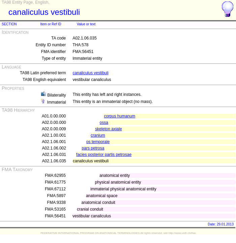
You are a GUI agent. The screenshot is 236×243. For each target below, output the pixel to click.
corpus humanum (119, 116)
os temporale (98, 141)
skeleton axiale (108, 129)
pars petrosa (93, 148)
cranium (98, 135)
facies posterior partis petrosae (103, 154)
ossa (104, 122)
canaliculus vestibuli (91, 73)
